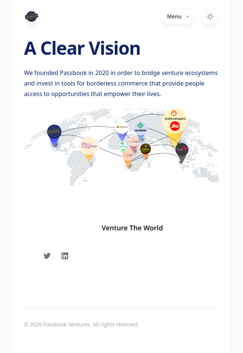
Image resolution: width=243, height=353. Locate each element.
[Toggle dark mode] (210, 16)
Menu (178, 16)
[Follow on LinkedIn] (65, 256)
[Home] (31, 16)
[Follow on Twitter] (47, 256)
